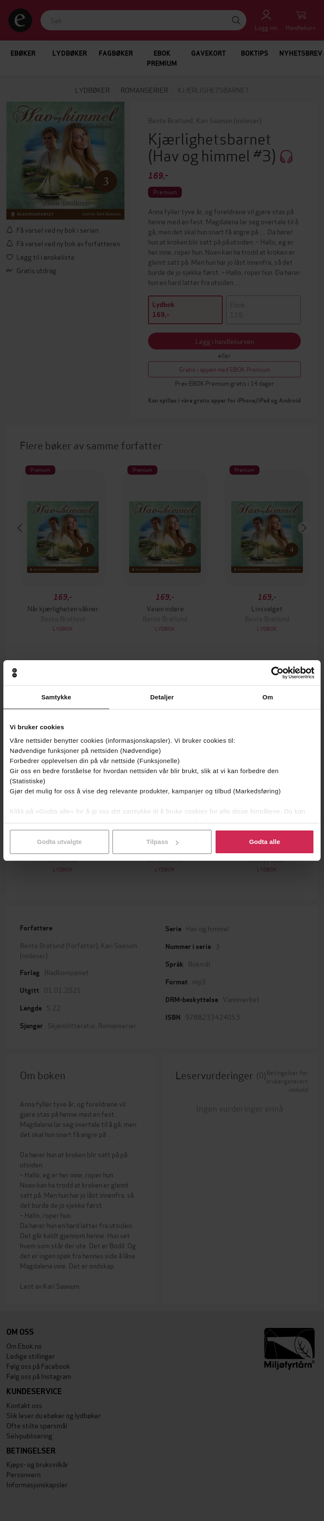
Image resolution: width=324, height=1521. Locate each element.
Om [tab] (267, 697)
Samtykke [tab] (56, 697)
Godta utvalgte (59, 841)
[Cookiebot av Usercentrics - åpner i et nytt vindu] (277, 672)
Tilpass (162, 841)
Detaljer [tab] (162, 697)
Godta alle (264, 841)
